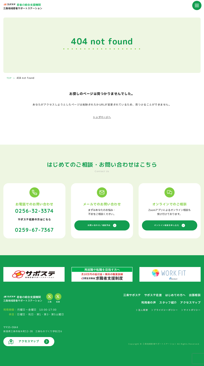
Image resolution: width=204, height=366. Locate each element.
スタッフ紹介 (166, 302)
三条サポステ (128, 294)
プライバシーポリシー (164, 309)
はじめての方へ (174, 294)
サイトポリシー (191, 309)
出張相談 (194, 294)
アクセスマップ (190, 302)
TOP (9, 78)
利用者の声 (145, 302)
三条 (49, 298)
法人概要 (141, 309)
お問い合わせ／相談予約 (102, 225)
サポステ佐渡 (150, 294)
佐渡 (58, 298)
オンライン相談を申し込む (169, 225)
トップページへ (102, 117)
